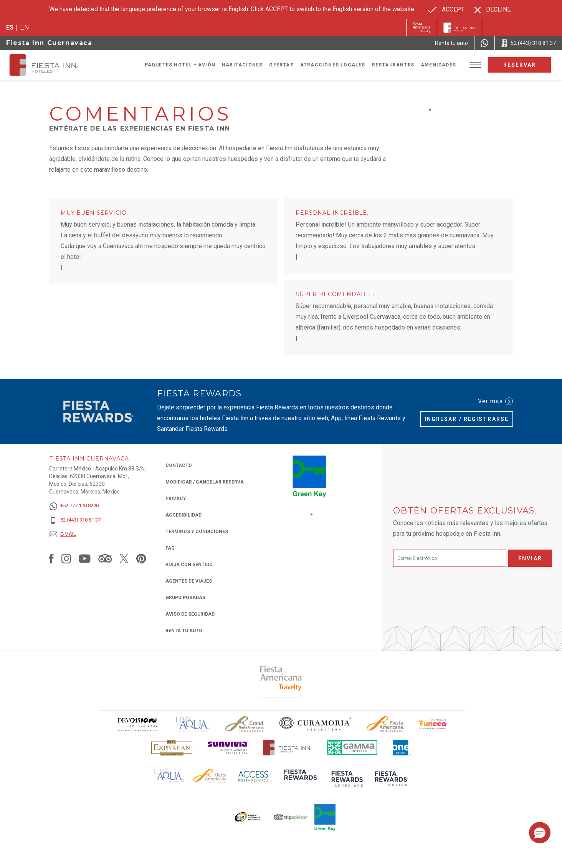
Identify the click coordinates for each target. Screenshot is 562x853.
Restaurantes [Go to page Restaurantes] (393, 65)
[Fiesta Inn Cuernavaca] (50, 64)
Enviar (530, 558)
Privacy (175, 498)
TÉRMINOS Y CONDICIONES (196, 531)
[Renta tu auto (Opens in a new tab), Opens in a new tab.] (451, 43)
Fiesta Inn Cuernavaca (49, 42)
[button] (539, 832)
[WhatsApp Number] (484, 43)
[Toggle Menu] (475, 65)
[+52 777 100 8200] (75, 506)
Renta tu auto (183, 630)
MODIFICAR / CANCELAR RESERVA (204, 482)
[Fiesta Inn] (459, 27)
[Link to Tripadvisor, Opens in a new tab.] (105, 558)
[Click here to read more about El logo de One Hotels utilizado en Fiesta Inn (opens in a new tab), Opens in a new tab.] (402, 747)
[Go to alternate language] (446, 9)
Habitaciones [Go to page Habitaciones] (242, 65)
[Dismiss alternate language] (492, 9)
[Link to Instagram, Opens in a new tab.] (66, 558)
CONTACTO (178, 465)
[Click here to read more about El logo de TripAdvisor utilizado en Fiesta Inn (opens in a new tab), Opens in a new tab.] (291, 817)
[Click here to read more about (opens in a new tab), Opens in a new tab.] (281, 678)
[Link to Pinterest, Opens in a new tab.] (141, 558)
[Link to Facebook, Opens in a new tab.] (51, 558)
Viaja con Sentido (189, 564)
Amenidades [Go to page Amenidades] (438, 65)
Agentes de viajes (188, 581)
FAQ (170, 548)
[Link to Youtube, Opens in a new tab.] (85, 558)
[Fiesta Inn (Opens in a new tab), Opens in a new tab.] (422, 27)
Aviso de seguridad (190, 614)
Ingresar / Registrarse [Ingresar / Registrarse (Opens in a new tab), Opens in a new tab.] (467, 419)
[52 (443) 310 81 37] (75, 520)
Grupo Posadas (185, 597)
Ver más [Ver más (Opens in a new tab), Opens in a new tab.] (495, 401)
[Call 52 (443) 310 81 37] (528, 43)
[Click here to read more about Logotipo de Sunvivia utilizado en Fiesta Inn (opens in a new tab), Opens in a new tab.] (228, 747)
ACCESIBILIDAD (183, 515)
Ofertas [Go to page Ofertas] (281, 65)
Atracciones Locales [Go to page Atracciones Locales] (332, 65)
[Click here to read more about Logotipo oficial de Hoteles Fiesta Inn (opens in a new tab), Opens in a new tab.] (287, 747)
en (24, 27)
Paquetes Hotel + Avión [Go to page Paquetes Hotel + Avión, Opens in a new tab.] (180, 65)
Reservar (519, 65)
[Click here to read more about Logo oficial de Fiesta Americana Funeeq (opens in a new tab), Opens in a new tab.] (433, 724)
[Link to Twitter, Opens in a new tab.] (124, 558)
